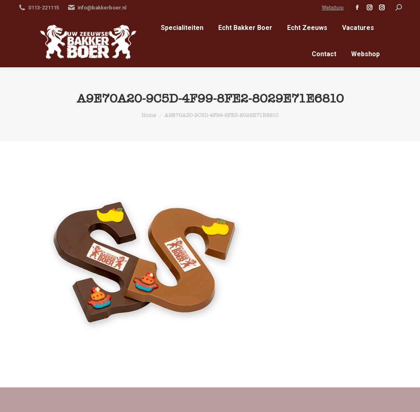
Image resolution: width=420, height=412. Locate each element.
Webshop (333, 8)
